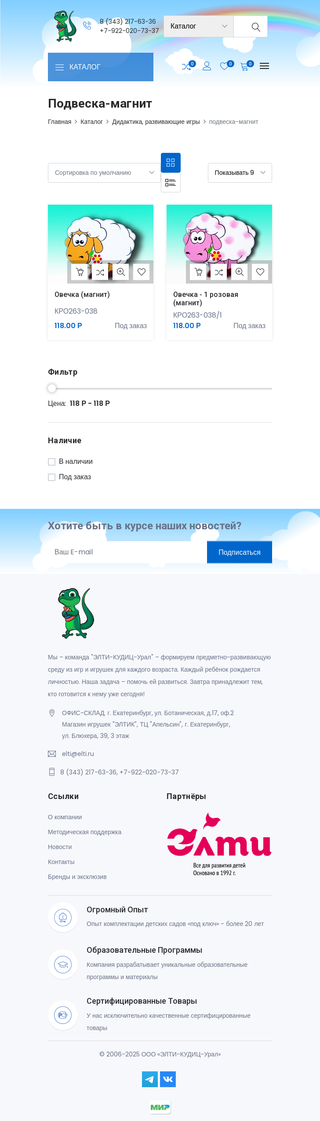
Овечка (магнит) (82, 294)
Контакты (61, 861)
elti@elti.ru (78, 753)
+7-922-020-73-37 (129, 30)
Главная (59, 121)
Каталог (91, 121)
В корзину (80, 272)
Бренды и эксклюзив (77, 876)
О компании (65, 817)
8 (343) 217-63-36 (128, 21)
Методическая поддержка (84, 832)
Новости (60, 847)
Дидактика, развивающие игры (156, 121)
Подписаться (239, 552)
